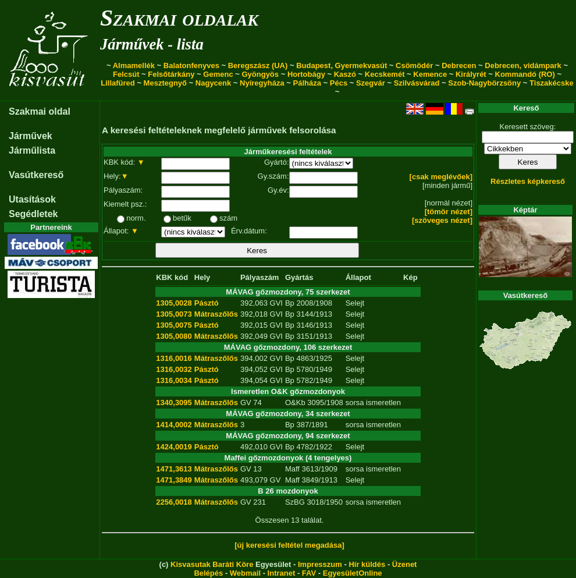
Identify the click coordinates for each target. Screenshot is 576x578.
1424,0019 (173, 446)
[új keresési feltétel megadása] (289, 545)
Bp (289, 303)
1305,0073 (173, 314)
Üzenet (404, 564)
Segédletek (33, 214)
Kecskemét (385, 74)
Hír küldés (367, 564)
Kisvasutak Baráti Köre (211, 564)
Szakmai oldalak (179, 18)
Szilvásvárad (417, 83)
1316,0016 (173, 358)
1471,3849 (173, 480)
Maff (292, 468)
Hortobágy (306, 74)
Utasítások (32, 199)
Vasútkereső (36, 175)
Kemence (430, 74)
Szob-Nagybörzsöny (484, 83)
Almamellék (134, 65)
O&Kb (295, 402)
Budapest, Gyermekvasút (341, 65)
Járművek (30, 136)
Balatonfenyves (191, 65)
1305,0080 (173, 336)
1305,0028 (173, 303)
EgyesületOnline (352, 573)
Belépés (208, 573)
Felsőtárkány (171, 74)
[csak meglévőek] (441, 176)
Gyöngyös (260, 74)
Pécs (338, 83)
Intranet (282, 573)
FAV (309, 573)
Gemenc (218, 74)
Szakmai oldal (39, 111)
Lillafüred (118, 83)
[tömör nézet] (448, 211)
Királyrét (471, 74)
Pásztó (206, 303)
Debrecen (459, 65)
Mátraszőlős (216, 314)
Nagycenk (213, 83)
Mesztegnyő (165, 83)
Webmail (245, 573)
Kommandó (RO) (525, 74)
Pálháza (307, 83)
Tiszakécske (551, 83)
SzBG (295, 502)
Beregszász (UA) (258, 65)
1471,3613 (173, 468)
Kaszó (345, 74)
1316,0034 (173, 380)
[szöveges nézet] (442, 220)
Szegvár (370, 83)
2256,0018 (173, 502)
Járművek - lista (152, 44)
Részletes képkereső (527, 181)
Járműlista (32, 150)
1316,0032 (173, 369)
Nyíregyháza (262, 83)
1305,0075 (173, 325)
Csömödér (414, 65)
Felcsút (126, 74)
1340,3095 (173, 402)
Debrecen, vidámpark (523, 65)
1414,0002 (173, 424)
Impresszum (320, 564)
